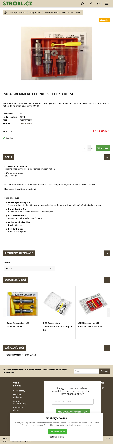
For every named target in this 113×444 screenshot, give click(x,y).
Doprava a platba (18, 408)
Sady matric (30, 355)
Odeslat (104, 371)
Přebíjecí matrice (13, 355)
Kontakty (100, 387)
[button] (4, 312)
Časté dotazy (19, 390)
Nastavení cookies (56, 437)
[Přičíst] (89, 147)
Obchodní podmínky (17, 396)
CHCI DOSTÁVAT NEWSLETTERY (72, 411)
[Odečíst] (89, 150)
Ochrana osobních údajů (20, 402)
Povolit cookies (57, 431)
